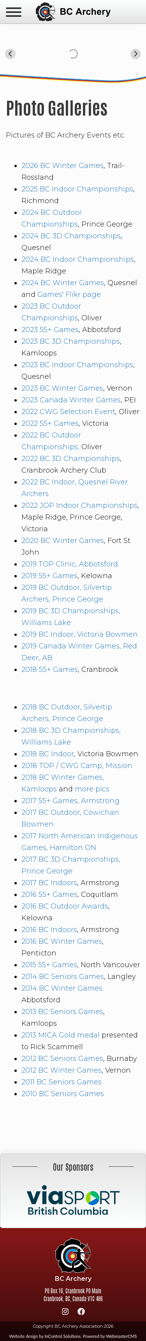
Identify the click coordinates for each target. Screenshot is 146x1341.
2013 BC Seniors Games (62, 1011)
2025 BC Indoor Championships (77, 189)
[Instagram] (65, 1313)
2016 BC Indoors (49, 929)
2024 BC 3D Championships (71, 236)
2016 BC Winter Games (61, 941)
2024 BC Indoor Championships (77, 259)
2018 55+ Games (49, 669)
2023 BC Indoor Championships (77, 365)
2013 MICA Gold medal (61, 1035)
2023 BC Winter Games (62, 388)
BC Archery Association (73, 11)
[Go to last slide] (10, 54)
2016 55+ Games (49, 894)
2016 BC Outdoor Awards (64, 906)
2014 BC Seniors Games (62, 976)
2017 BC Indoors (49, 883)
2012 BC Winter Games (61, 1070)
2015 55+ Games (49, 965)
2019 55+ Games (49, 575)
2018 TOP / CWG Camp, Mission (76, 765)
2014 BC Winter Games (61, 988)
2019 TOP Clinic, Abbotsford (69, 564)
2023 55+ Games (50, 329)
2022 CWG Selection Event (68, 411)
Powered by (110, 1336)
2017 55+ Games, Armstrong (70, 800)
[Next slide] (135, 54)
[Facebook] (81, 1313)
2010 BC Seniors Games (62, 1093)
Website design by (45, 1336)
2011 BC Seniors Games (61, 1082)
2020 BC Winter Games (62, 540)
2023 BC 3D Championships (70, 341)
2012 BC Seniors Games (62, 1058)
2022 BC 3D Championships (70, 458)
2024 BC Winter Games (62, 283)
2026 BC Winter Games (62, 165)
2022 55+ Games (50, 423)
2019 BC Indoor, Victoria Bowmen (79, 634)
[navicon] (13, 12)
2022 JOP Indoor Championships (79, 505)
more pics (92, 789)
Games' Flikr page (69, 294)
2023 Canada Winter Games (71, 400)
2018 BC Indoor (47, 754)
